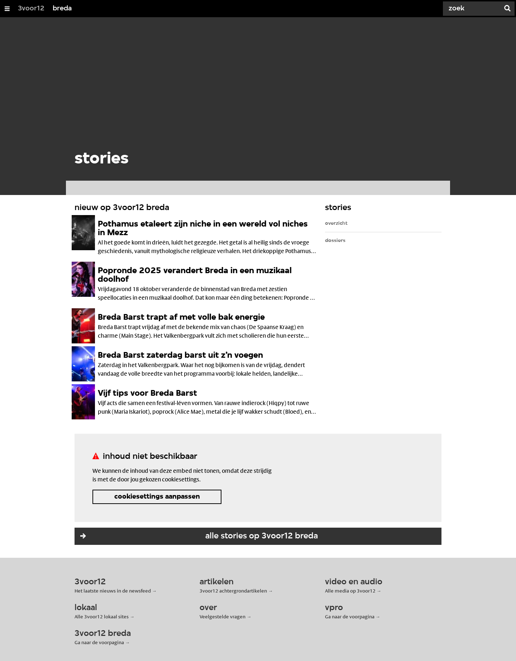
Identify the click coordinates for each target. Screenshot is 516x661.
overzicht (336, 223)
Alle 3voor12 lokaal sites (102, 616)
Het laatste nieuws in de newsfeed (113, 591)
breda (62, 8)
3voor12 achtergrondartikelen (233, 591)
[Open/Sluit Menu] (7, 8)
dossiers (335, 240)
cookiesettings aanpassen (157, 496)
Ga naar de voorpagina (349, 616)
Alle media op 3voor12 (350, 591)
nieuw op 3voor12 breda (122, 208)
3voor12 (31, 8)
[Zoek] (473, 8)
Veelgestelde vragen (222, 616)
